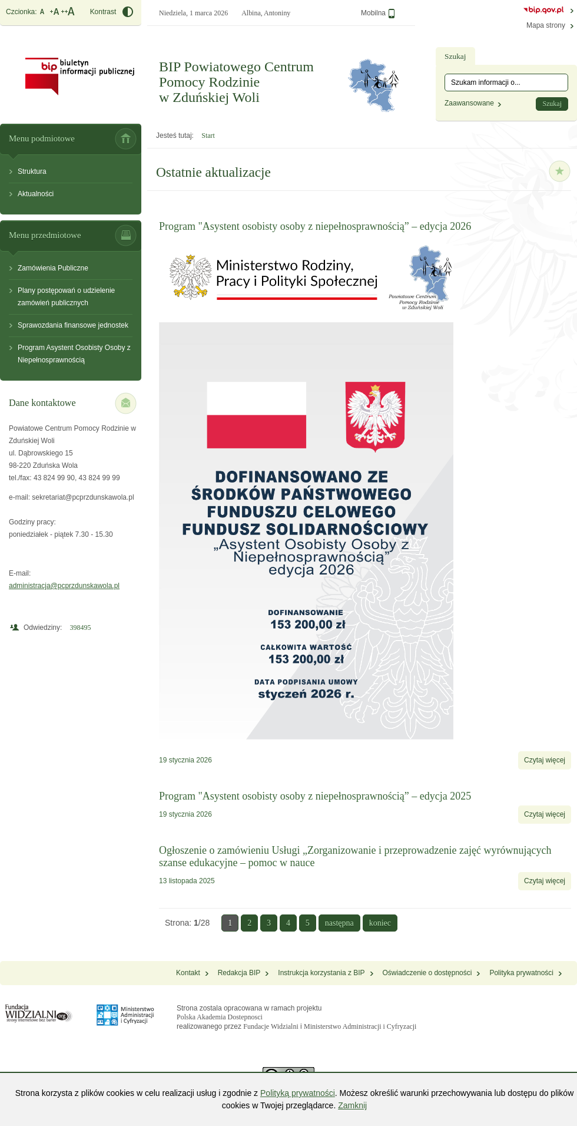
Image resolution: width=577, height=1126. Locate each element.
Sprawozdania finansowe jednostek (73, 325)
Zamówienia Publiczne (53, 268)
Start (208, 135)
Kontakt (188, 973)
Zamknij (352, 1105)
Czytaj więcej (547, 763)
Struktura (32, 171)
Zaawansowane (469, 103)
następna (339, 923)
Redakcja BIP (239, 973)
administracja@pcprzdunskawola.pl (64, 586)
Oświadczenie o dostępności (427, 973)
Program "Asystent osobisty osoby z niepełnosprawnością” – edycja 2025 (315, 796)
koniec (380, 923)
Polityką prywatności (297, 1093)
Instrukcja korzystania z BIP (321, 973)
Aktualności (36, 194)
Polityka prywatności (521, 973)
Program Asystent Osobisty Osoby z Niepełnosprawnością (74, 354)
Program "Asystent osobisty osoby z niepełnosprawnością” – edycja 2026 (315, 226)
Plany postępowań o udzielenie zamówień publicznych (66, 296)
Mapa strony (545, 25)
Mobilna (377, 13)
